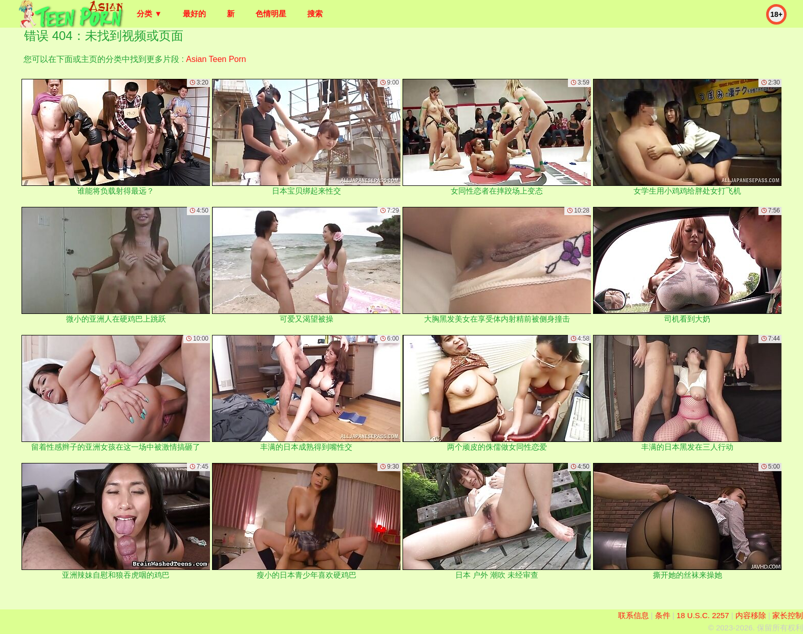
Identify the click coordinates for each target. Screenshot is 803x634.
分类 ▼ (149, 13)
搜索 (315, 13)
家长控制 (787, 615)
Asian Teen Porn (216, 59)
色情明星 (271, 13)
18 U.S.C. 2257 (703, 615)
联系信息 (633, 615)
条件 (662, 615)
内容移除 (750, 615)
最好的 (194, 13)
